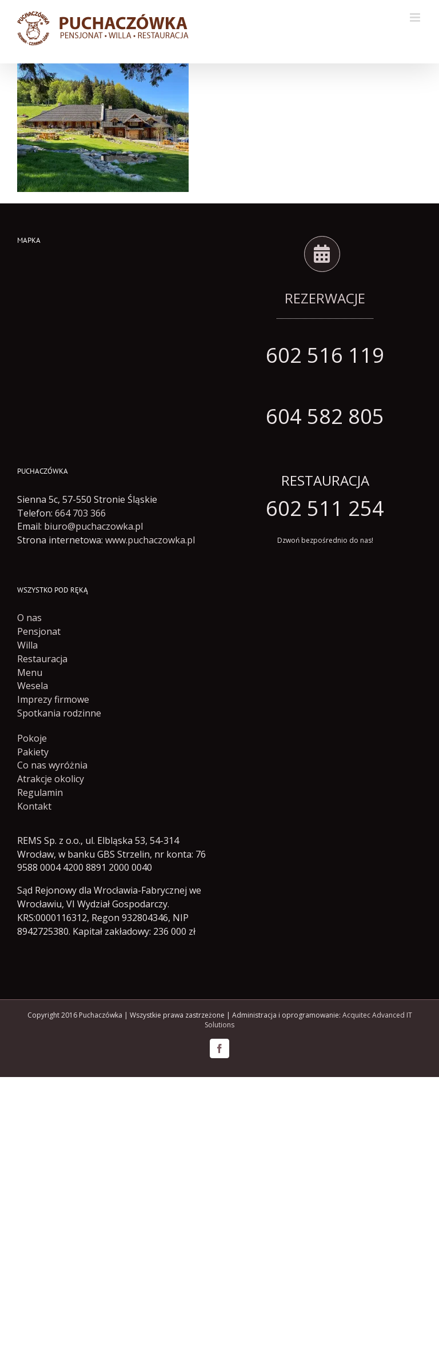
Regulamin (40, 792)
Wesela (32, 685)
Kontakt (34, 806)
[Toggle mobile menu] (416, 17)
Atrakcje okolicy (50, 778)
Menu (29, 672)
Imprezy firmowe (53, 699)
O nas (29, 617)
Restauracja (42, 659)
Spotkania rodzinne (59, 713)
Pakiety (33, 752)
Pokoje (32, 738)
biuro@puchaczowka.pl (93, 526)
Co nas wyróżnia (52, 765)
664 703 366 (80, 513)
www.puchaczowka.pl (150, 540)
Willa (27, 645)
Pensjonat (39, 631)
